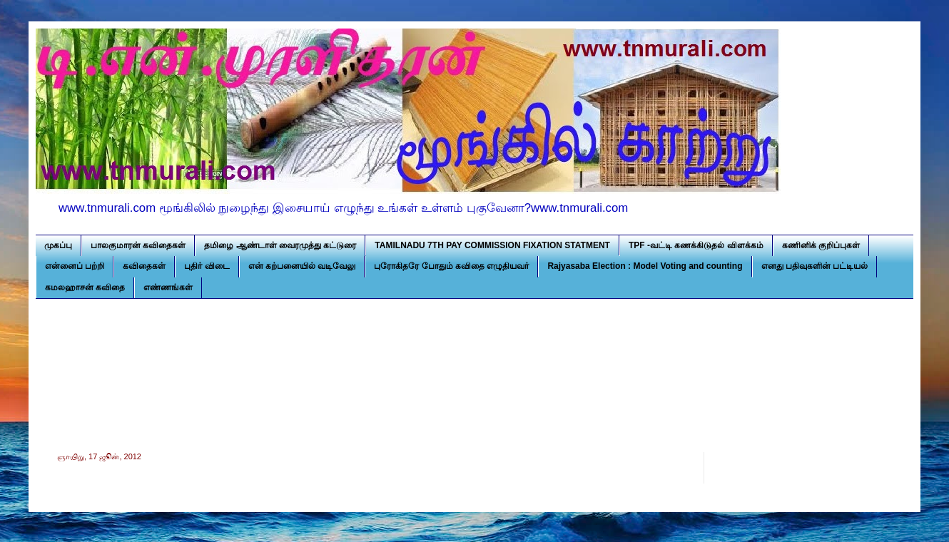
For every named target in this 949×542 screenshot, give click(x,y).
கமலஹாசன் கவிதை (85, 287)
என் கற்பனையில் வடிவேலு (302, 266)
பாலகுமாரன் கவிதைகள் (138, 245)
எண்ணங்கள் (168, 287)
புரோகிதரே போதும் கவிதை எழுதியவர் (451, 266)
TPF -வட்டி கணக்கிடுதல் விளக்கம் (696, 245)
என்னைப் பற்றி (74, 266)
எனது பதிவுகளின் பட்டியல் (814, 266)
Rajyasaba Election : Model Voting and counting (644, 266)
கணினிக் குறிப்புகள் (821, 245)
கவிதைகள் (144, 266)
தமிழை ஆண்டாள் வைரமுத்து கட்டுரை (280, 245)
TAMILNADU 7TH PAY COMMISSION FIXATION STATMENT (492, 245)
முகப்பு (58, 245)
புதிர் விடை (206, 266)
